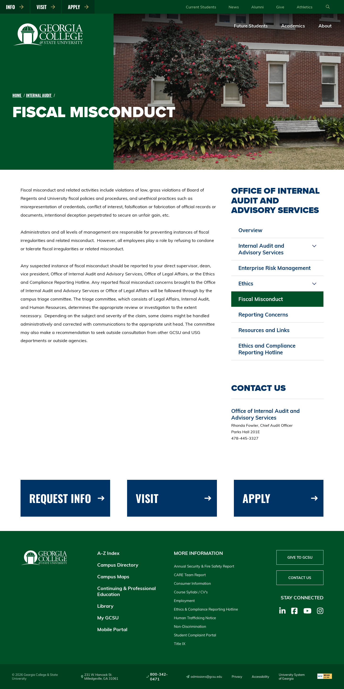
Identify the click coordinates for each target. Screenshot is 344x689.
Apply (78, 7)
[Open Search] (328, 7)
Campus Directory (117, 565)
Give (280, 7)
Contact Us (299, 577)
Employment (184, 600)
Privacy (237, 676)
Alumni (257, 7)
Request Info (66, 498)
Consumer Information (192, 583)
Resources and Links (264, 330)
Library (105, 606)
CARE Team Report (190, 575)
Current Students (201, 7)
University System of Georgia (292, 676)
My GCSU (108, 618)
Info (15, 7)
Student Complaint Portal (195, 635)
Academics (293, 26)
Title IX (179, 643)
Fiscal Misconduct (260, 299)
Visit (46, 7)
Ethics (245, 283)
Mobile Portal (112, 629)
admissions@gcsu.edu (204, 676)
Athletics (304, 7)
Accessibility (260, 676)
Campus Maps (113, 577)
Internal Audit (39, 95)
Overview (250, 230)
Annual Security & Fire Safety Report (204, 566)
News (234, 7)
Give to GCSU (299, 557)
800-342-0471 (157, 676)
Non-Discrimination (190, 626)
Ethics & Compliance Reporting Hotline (206, 609)
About (325, 26)
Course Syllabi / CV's (191, 592)
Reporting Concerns (263, 314)
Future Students (251, 26)
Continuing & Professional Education (126, 591)
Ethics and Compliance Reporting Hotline (267, 349)
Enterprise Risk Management (274, 268)
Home (17, 95)
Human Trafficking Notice (195, 618)
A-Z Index (108, 553)
